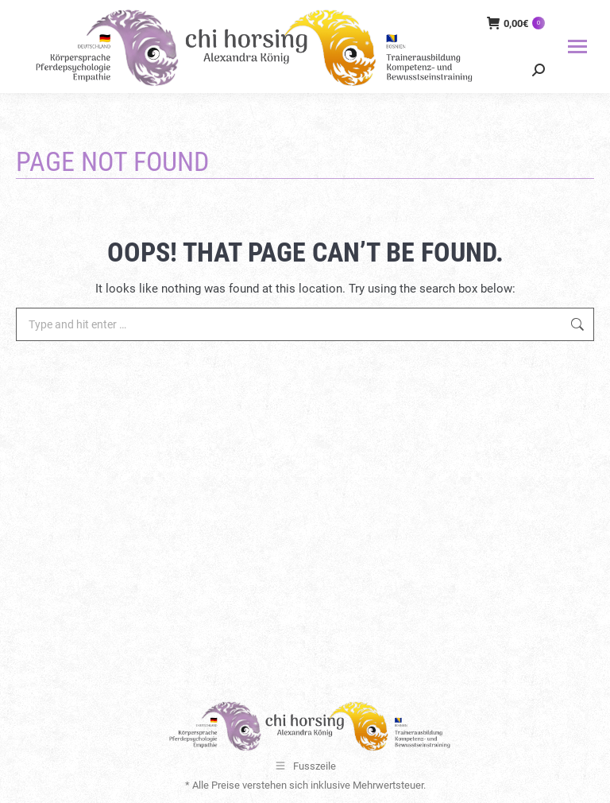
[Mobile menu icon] (577, 46)
